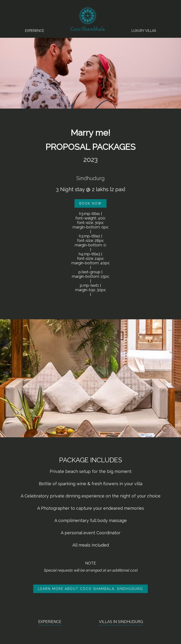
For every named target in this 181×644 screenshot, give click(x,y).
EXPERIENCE (49, 621)
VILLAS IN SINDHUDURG (121, 621)
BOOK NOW (90, 203)
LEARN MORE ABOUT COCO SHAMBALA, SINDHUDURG (90, 589)
